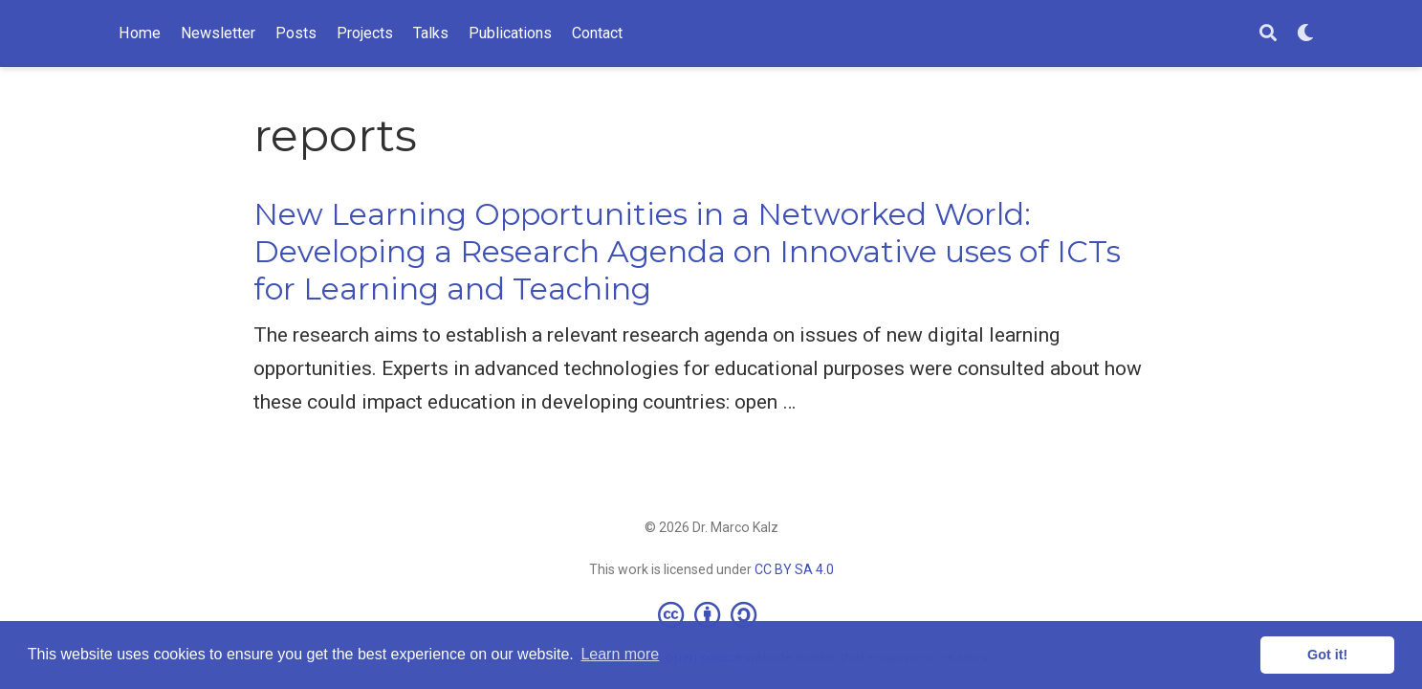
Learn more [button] (619, 654)
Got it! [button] (1327, 654)
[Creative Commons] (711, 614)
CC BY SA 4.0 (794, 569)
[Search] (1268, 34)
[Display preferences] (1305, 34)
